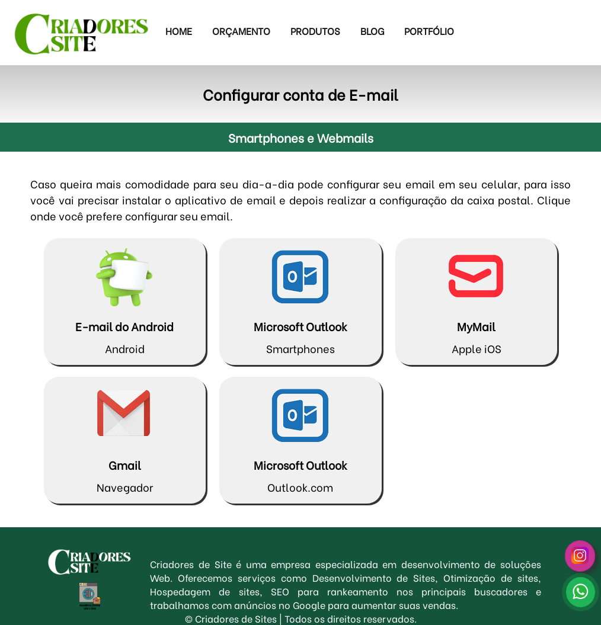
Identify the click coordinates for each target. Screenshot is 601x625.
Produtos (315, 30)
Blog (372, 30)
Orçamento (241, 30)
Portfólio (429, 30)
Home (178, 30)
